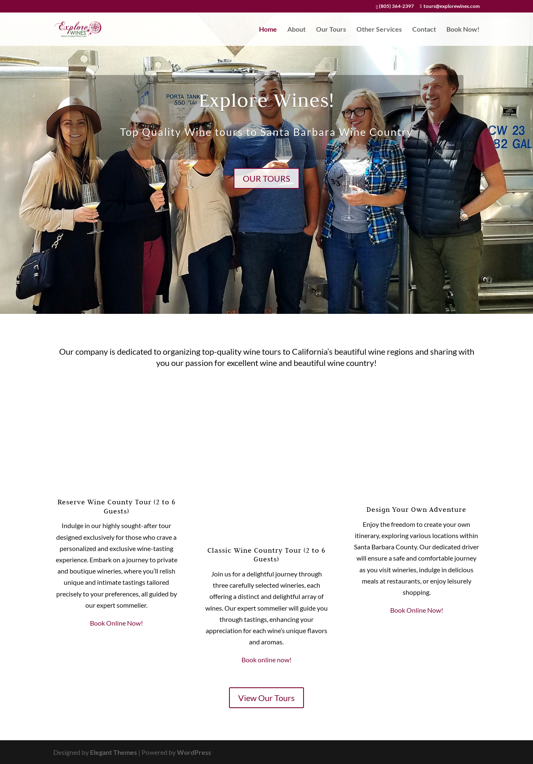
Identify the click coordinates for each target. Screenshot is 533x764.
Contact (424, 29)
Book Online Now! (116, 623)
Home (268, 29)
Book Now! (463, 29)
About (296, 29)
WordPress (194, 752)
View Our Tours (266, 698)
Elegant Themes (113, 752)
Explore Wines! (266, 100)
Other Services (379, 29)
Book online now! (266, 660)
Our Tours (331, 29)
